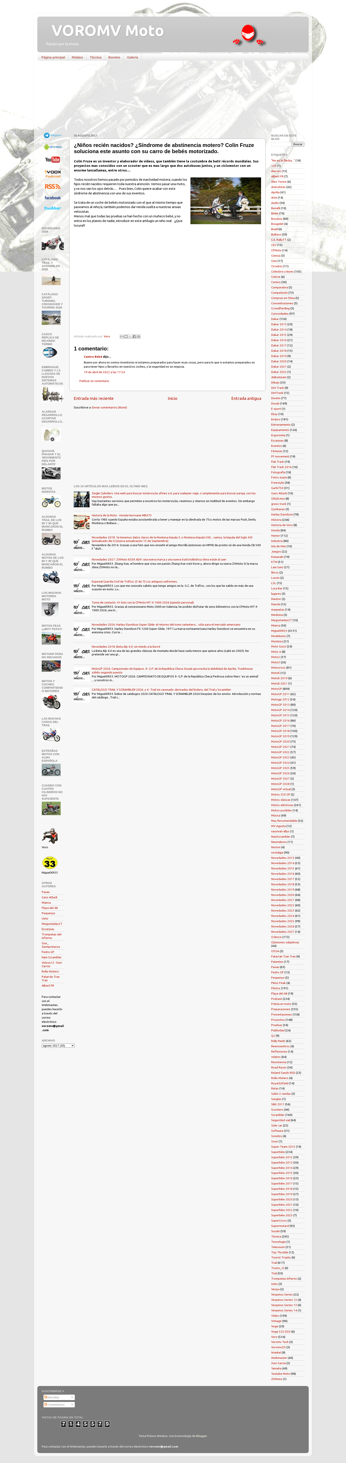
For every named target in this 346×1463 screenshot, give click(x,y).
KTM (274, 562)
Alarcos (276, 171)
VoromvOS (278, 1347)
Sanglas (276, 1099)
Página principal (53, 57)
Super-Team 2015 (283, 1146)
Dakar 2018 (279, 350)
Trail (274, 1262)
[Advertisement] (169, 98)
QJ (273, 1035)
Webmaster (279, 1358)
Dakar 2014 (279, 329)
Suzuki (275, 1231)
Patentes (277, 961)
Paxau (46, 892)
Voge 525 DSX (281, 1331)
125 (273, 165)
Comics (276, 282)
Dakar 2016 (279, 340)
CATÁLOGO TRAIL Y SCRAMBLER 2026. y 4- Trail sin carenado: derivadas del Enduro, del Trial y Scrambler (161, 689)
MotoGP (276, 688)
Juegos (276, 551)
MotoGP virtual (281, 789)
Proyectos (278, 1019)
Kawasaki (277, 556)
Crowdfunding (280, 308)
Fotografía (278, 472)
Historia (276, 519)
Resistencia (278, 1062)
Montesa (277, 641)
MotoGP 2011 (280, 694)
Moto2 (275, 657)
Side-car (276, 1125)
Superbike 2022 (282, 1210)
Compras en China (283, 298)
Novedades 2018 (282, 884)
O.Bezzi (276, 937)
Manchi (275, 604)
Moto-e (276, 651)
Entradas (51, 1397)
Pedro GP (48, 952)
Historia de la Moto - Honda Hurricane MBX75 (122, 515)
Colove (275, 276)
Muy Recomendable (284, 820)
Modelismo (278, 636)
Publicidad (278, 1030)
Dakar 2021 (279, 366)
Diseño (275, 398)
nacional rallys (280, 831)
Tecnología (278, 1241)
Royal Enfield (279, 1083)
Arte (274, 197)
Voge (274, 1326)
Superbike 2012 (282, 1157)
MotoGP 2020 (280, 741)
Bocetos (114, 57)
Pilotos (275, 988)
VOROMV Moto (104, 30)
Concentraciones (282, 303)
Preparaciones (280, 1009)
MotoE (275, 673)
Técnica (96, 57)
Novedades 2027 (282, 931)
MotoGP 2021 (280, 746)
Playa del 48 (50, 908)
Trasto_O (277, 1268)
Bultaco (276, 234)
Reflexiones (279, 1051)
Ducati (275, 403)
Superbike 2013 (282, 1162)
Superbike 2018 (282, 1188)
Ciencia (275, 255)
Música (275, 815)
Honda (275, 530)
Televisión (278, 1247)
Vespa (275, 1289)
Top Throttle (279, 1252)
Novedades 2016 (282, 873)
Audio (275, 203)
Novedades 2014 (282, 863)
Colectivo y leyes (282, 271)
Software (277, 1130)
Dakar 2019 (279, 356)
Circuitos (277, 266)
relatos (276, 1057)
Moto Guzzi (278, 646)
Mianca (46, 902)
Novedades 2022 (282, 905)
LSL (273, 583)
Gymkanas (278, 509)
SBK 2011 (277, 1104)
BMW (274, 213)
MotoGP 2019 (280, 736)
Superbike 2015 (282, 1173)
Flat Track (277, 461)
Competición (279, 292)
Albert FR (48, 985)
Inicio (172, 398)
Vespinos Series (282, 1294)
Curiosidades (280, 313)
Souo (274, 1141)
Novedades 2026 (282, 926)
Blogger (201, 1436)
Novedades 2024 (282, 916)
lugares (276, 593)
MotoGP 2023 (280, 757)
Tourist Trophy (281, 1257)
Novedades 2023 (282, 910)
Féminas (276, 451)
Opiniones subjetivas (285, 942)
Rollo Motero (50, 971)
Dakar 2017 (279, 345)
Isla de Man (278, 546)
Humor (275, 535)
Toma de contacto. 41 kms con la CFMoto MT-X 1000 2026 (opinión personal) (143, 602)
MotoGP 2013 (280, 704)
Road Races (279, 1067)
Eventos (276, 446)
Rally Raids (278, 1041)
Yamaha (276, 1368)
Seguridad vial (280, 1120)
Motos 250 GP (280, 794)
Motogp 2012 (280, 699)
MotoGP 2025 (280, 768)
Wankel (276, 1352)
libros (275, 572)
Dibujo (275, 382)
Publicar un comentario (94, 381)
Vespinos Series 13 (284, 1305)
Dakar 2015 (279, 335)
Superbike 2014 (282, 1168)
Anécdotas (278, 187)
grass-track (278, 504)
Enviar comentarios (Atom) (109, 407)
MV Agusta (278, 826)
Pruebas (276, 1025)
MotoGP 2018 (280, 731)
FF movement (280, 456)
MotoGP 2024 (280, 762)
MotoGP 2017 (280, 726)
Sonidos (276, 1136)
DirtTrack (277, 393)
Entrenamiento (281, 424)
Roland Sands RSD (283, 1072)
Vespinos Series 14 (284, 1310)
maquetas (277, 609)
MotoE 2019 (279, 678)
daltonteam (278, 377)
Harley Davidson (282, 514)
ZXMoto (276, 1379)
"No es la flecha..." (283, 160)
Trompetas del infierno (51, 936)
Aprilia (275, 192)
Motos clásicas (281, 799)
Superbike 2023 (282, 1215)
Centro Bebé (93, 356)
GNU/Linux (278, 498)
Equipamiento (280, 430)
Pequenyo (48, 913)
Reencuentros (280, 1046)
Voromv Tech (280, 1342)
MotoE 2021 (279, 683)
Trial (274, 1273)
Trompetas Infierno (284, 1278)
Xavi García (278, 1363)
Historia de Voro (282, 525)
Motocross (278, 667)
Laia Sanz (277, 567)
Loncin (275, 577)
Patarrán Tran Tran (283, 956)
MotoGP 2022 (280, 752)
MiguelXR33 (279, 630)
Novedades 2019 (282, 889)
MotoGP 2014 (280, 710)
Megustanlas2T (52, 923)
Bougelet (277, 224)
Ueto (45, 918)
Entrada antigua (246, 398)
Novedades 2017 (282, 879)
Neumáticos (279, 842)
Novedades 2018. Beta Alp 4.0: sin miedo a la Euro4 (126, 646)
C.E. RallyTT (279, 239)
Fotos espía (279, 477)
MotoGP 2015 (280, 715)
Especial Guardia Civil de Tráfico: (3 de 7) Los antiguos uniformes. (135, 581)
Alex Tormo (279, 181)
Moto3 (275, 662)
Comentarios (54, 1404)
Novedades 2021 (282, 900)
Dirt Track (277, 387)
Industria (277, 541)
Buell (274, 229)
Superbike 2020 (282, 1199)
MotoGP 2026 (280, 773)
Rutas (275, 1088)
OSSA (275, 951)
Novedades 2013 (282, 857)
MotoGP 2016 (280, 720)
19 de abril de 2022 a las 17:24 (104, 372)
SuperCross (279, 1220)
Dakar (275, 319)
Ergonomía (278, 435)
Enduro (275, 419)
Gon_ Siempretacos (51, 944)
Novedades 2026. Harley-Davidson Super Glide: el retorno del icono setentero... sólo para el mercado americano (166, 624)
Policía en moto (281, 1004)
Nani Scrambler (52, 957)
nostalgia (277, 852)
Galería (132, 57)
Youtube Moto (280, 1373)
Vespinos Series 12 (284, 1299)
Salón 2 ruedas (281, 1093)
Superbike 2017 (282, 1183)
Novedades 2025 (282, 921)
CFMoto (276, 250)
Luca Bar (276, 588)
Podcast (276, 998)
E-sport (276, 408)
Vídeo (275, 1315)
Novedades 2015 (282, 868)
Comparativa (279, 287)
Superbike (278, 1152)
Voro (274, 1337)
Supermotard (280, 1226)
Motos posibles (281, 810)
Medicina (277, 615)
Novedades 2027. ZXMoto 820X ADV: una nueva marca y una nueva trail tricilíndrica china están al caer (159, 559)
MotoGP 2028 (280, 784)
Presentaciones (281, 1014)
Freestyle (277, 482)
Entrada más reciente (94, 398)
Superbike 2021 (282, 1204)
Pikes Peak (278, 983)
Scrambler (278, 1115)
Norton (275, 847)
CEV (273, 245)
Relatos (77, 57)
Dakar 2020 (279, 361)
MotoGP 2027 (280, 778)
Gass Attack (50, 897)
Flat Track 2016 (281, 467)
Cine (274, 261)
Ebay (274, 414)
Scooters (277, 1109)
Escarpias (48, 929)
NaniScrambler (280, 836)
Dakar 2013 (279, 324)
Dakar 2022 (279, 372)
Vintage (276, 1321)
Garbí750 (277, 488)
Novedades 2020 (282, 895)
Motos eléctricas (282, 805)
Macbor (276, 599)
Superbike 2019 (282, 1194)
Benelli (275, 208)
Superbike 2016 (282, 1178)
